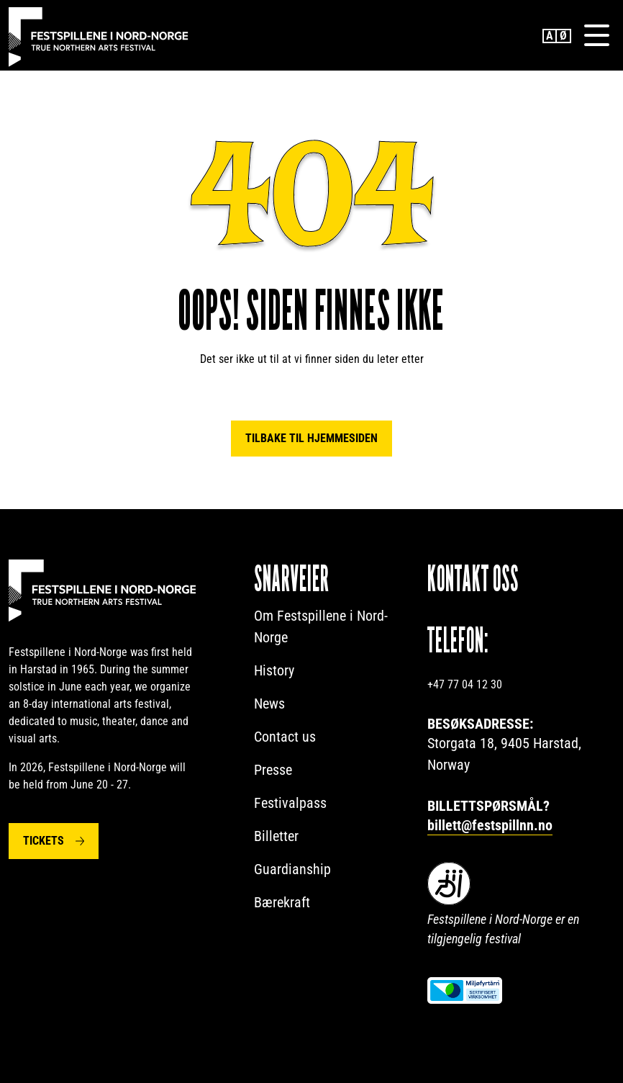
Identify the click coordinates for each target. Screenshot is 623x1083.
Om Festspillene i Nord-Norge (321, 626)
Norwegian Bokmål (564, 36)
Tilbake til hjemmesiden (311, 438)
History (274, 670)
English (549, 36)
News (269, 703)
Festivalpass (290, 803)
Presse (273, 769)
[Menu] (596, 35)
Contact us (285, 736)
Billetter (276, 836)
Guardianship (292, 869)
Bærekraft (282, 902)
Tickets (43, 841)
